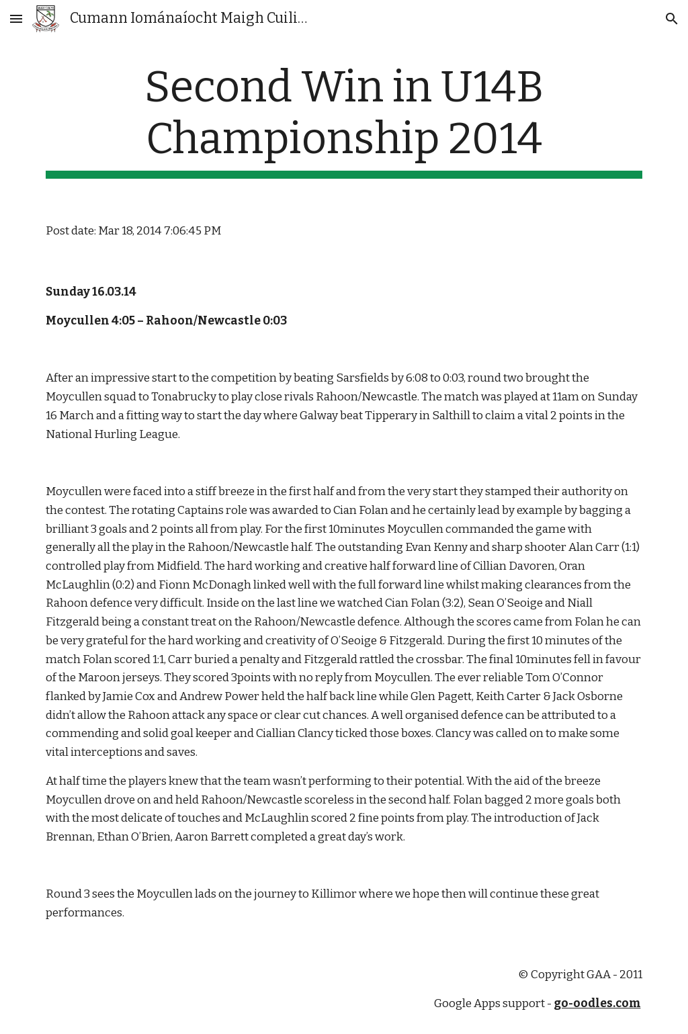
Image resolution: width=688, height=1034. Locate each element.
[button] (16, 18)
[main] (344, 120)
